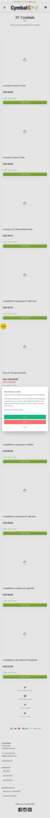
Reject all (25, 421)
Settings (25, 427)
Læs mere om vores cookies (13, 410)
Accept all (25, 416)
